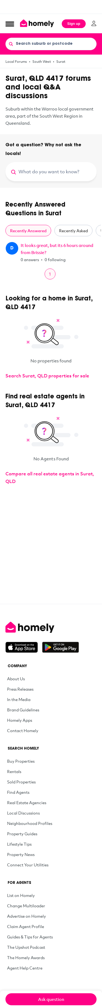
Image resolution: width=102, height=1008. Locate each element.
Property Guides (22, 833)
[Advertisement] (51, 7)
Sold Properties (21, 782)
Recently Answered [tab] (28, 230)
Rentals (14, 771)
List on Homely (21, 895)
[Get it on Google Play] (60, 647)
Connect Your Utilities (27, 864)
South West (41, 61)
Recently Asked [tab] (73, 230)
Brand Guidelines (23, 709)
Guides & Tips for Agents (30, 937)
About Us (16, 678)
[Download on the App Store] (23, 647)
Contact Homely (22, 730)
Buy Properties (21, 761)
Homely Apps (19, 720)
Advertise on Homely (26, 916)
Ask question (51, 999)
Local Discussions (23, 813)
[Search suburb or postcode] (51, 44)
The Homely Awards (26, 957)
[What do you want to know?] (57, 171)
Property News (21, 854)
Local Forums (16, 61)
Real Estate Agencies (26, 802)
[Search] (11, 43)
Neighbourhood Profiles (29, 823)
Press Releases (20, 689)
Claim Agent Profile (25, 926)
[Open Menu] (9, 23)
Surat (60, 61)
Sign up (73, 24)
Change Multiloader (26, 905)
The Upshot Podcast (26, 947)
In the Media (18, 699)
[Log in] (93, 23)
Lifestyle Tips (19, 844)
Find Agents (18, 792)
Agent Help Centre (24, 968)
